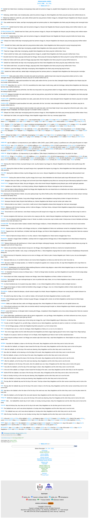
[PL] (47, 3)
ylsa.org (56, 511)
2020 (42, 119)
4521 (26, 119)
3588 (40, 121)
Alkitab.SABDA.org (44, 465)
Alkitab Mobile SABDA (44, 1)
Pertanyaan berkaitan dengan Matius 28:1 (15, 433)
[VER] (39, 3)
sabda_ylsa (26, 497)
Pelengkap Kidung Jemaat (44, 460)
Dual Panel (44, 475)
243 (47, 121)
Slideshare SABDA (57, 499)
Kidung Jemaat (44, 457)
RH (49, 448)
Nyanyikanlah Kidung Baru (44, 459)
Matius (43, 5)
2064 (54, 121)
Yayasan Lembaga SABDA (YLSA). (38, 508)
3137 (6, 121)
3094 (17, 121)
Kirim (19, 434)
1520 (70, 119)
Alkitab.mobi (44, 462)
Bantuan (44, 473)
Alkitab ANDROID (44, 452)
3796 (18, 119)
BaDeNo (44, 470)
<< (39, 5)
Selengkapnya (63, 497)
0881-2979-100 (31, 511)
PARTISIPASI (44, 503)
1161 (83, 121)
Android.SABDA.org (44, 467)
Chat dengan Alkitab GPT (18, 437)
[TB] (43, 3)
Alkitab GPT (14, 441)
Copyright (44, 463)
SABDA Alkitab (31, 499)
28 (46, 5)
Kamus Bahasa (44, 455)
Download (44, 450)
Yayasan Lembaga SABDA (39, 497)
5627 (48, 147)
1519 (50, 119)
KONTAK (37, 503)
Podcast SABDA (43, 499)
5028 (76, 121)
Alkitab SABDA (13, 440)
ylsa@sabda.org (44, 511)
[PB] (50, 3)
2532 (24, 121)
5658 (13, 150)
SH (46, 448)
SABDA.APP (44, 468)
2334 (66, 121)
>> (49, 5)
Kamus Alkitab (44, 454)
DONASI (51, 503)
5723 (74, 145)
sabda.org (62, 511)
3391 (67, 418)
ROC (52, 448)
